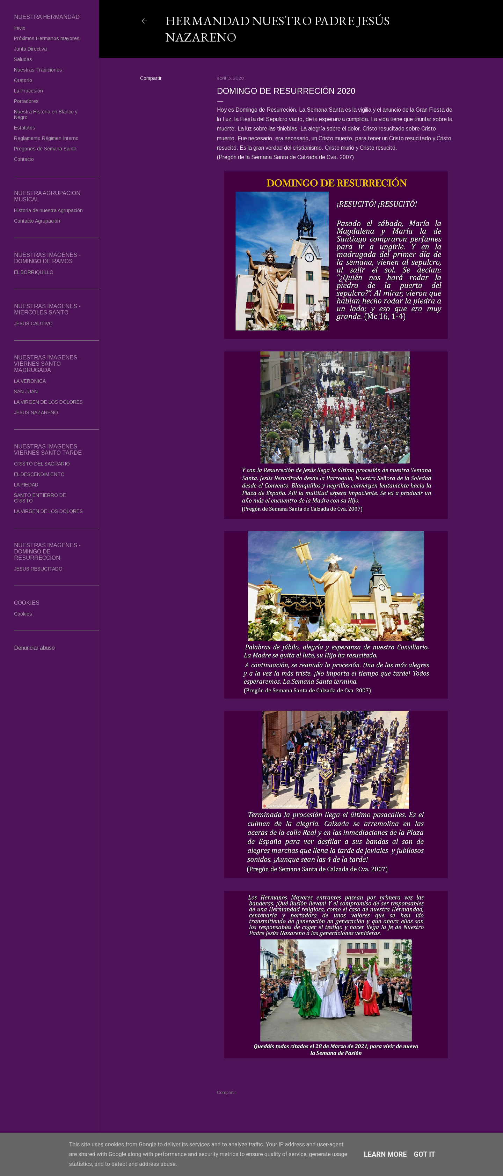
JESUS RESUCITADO (38, 569)
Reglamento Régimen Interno (46, 138)
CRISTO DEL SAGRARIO (42, 464)
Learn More (385, 1154)
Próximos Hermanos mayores (47, 38)
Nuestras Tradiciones (38, 70)
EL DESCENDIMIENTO (39, 474)
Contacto (24, 159)
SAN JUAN (26, 391)
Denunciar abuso (34, 648)
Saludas (23, 59)
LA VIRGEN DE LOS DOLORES (48, 402)
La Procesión (28, 91)
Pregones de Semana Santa (45, 148)
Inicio (19, 28)
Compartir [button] (151, 78)
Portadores (26, 101)
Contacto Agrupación (37, 221)
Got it (425, 1154)
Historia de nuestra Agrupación (48, 210)
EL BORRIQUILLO (33, 272)
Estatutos (24, 128)
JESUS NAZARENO (36, 412)
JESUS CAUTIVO (33, 323)
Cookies (23, 614)
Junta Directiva (30, 49)
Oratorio (23, 80)
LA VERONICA (30, 381)
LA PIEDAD (26, 484)
